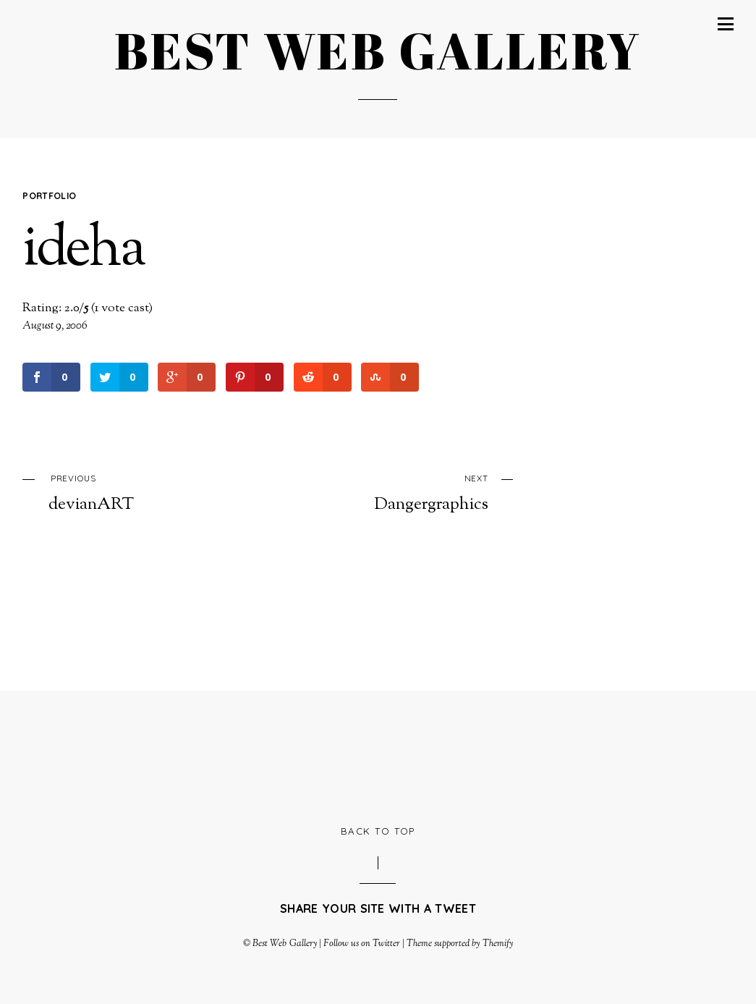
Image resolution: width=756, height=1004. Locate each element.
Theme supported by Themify (460, 943)
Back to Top (378, 831)
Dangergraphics (397, 492)
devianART (139, 492)
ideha (82, 250)
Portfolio (49, 195)
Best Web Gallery (284, 943)
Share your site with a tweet (378, 908)
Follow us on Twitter (361, 943)
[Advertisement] (377, 756)
